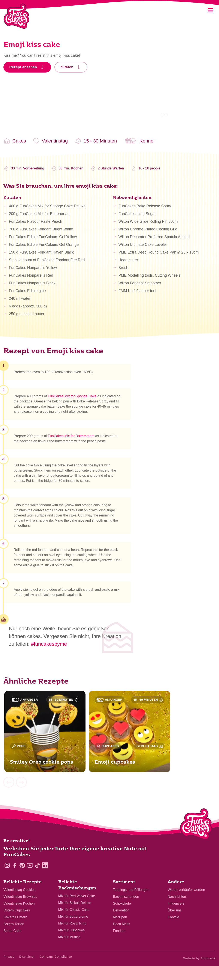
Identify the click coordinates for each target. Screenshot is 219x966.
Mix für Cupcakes (71, 930)
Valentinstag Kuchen (19, 903)
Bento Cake (12, 931)
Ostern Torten (13, 924)
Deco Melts (121, 924)
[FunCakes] (16, 16)
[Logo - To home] (196, 825)
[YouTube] (30, 865)
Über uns (175, 910)
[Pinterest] (22, 865)
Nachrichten (177, 896)
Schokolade (122, 903)
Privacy (8, 956)
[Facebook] (14, 865)
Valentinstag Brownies (20, 896)
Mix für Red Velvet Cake (76, 896)
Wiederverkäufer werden (186, 890)
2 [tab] (166, 114)
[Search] (199, 10)
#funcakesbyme (49, 644)
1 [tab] (162, 114)
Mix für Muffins (69, 937)
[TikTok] (37, 865)
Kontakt (173, 917)
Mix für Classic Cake (74, 909)
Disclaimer (27, 956)
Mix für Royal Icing (72, 923)
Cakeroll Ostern (15, 917)
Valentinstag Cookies (19, 890)
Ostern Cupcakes (16, 910)
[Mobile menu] (210, 10)
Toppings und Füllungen (131, 890)
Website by (199, 958)
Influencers (176, 903)
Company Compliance (56, 956)
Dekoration (121, 910)
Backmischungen (126, 896)
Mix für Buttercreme (73, 916)
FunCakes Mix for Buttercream (71, 436)
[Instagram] (7, 865)
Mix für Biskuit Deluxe (74, 903)
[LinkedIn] (45, 865)
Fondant (119, 931)
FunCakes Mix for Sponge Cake (72, 396)
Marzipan (120, 917)
